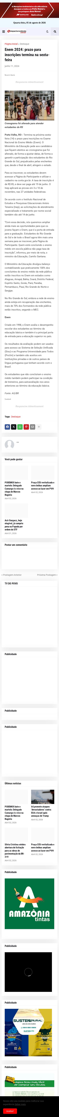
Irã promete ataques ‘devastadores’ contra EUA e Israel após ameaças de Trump (41, 811)
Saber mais (20, 1104)
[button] (3, 31)
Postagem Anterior (12, 575)
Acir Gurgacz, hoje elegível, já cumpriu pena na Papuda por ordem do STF (14, 525)
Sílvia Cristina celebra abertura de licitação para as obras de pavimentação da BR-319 (15, 850)
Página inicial (11, 44)
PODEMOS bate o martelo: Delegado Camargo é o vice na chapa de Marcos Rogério (14, 488)
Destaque (24, 44)
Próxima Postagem (46, 575)
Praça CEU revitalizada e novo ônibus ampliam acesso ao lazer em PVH (42, 485)
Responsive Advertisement (29, 82)
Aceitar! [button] (10, 1111)
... (18, 441)
